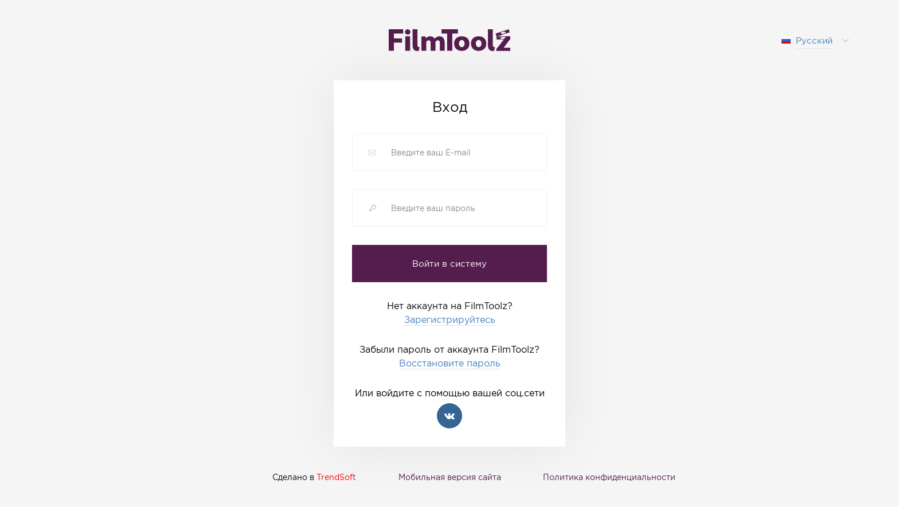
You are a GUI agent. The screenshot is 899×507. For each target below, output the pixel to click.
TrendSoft (336, 477)
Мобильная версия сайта (449, 477)
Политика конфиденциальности (609, 477)
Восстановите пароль (450, 363)
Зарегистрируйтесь (449, 320)
